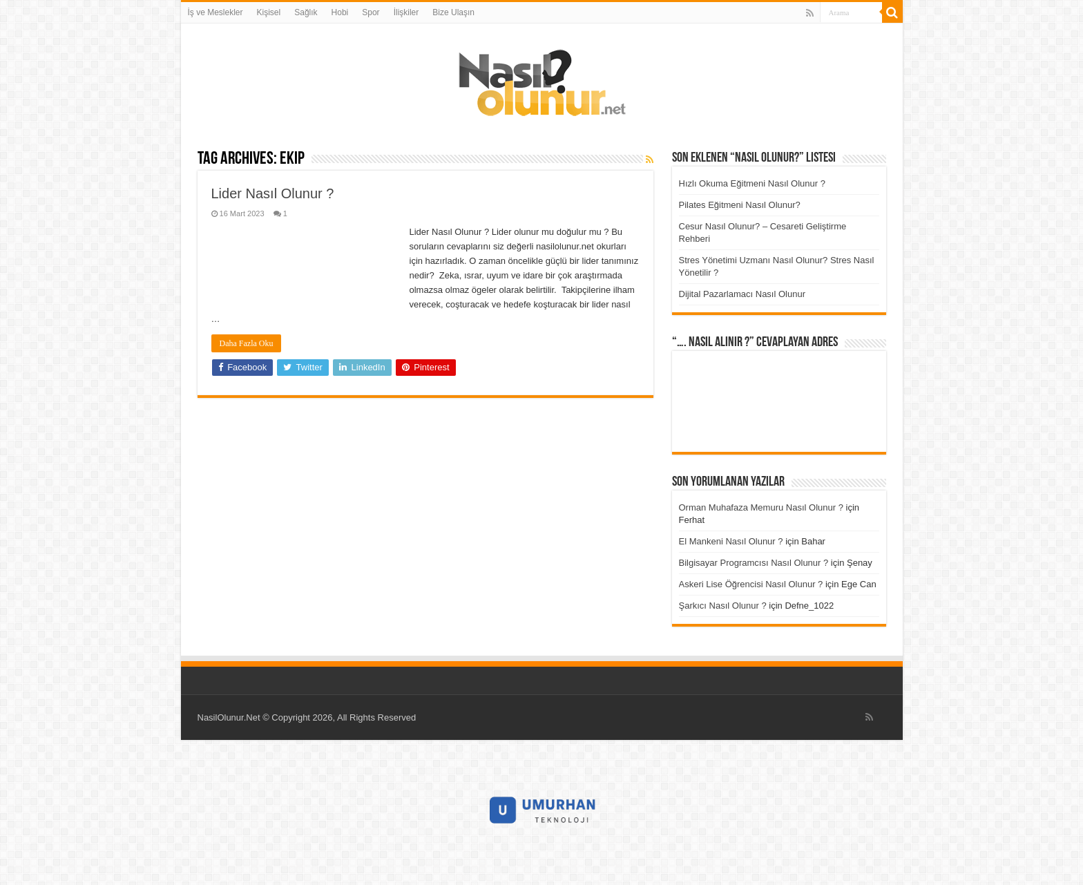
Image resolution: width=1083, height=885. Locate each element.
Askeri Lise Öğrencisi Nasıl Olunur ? (751, 584)
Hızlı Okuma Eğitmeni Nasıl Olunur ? (752, 183)
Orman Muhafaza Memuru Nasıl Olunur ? (761, 507)
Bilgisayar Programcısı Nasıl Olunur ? (754, 563)
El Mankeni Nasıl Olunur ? (731, 541)
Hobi (340, 12)
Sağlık (305, 12)
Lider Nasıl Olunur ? (272, 193)
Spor (370, 12)
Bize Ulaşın (453, 12)
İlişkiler (406, 12)
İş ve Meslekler (215, 12)
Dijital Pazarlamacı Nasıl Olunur (742, 294)
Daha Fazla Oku (247, 343)
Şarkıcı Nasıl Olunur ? (723, 605)
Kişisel (269, 12)
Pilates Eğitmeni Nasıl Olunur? (740, 205)
